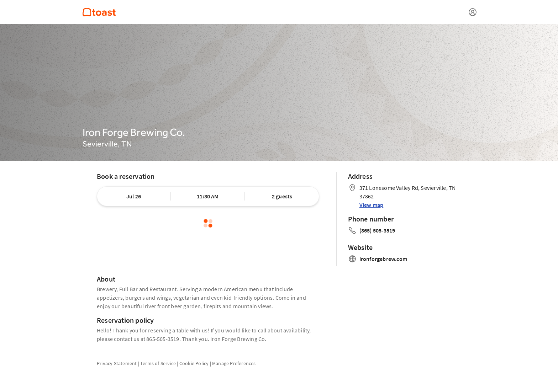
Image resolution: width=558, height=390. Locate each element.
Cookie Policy (194, 363)
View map (371, 204)
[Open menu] (472, 12)
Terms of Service (158, 363)
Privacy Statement (117, 363)
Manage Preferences (234, 363)
